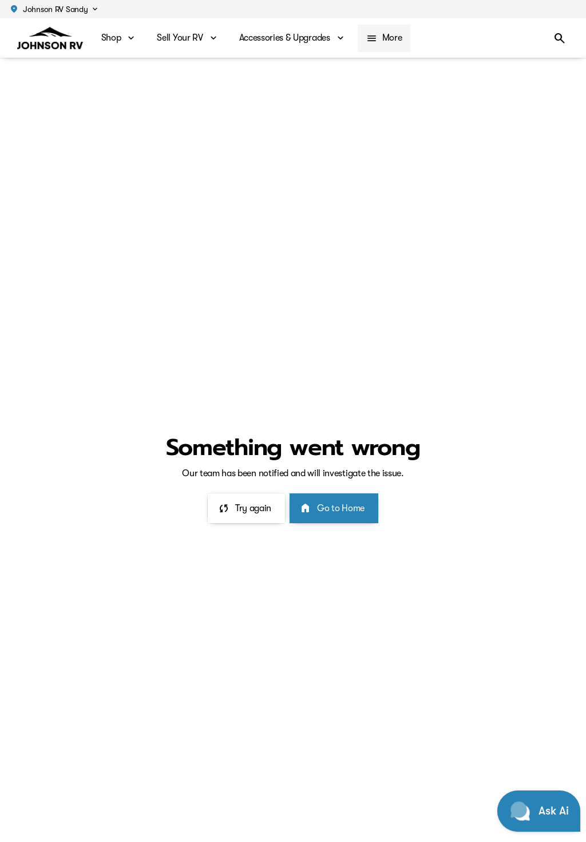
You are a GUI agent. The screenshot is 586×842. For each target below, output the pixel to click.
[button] (53, 9)
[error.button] (246, 508)
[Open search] (560, 38)
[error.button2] (334, 508)
